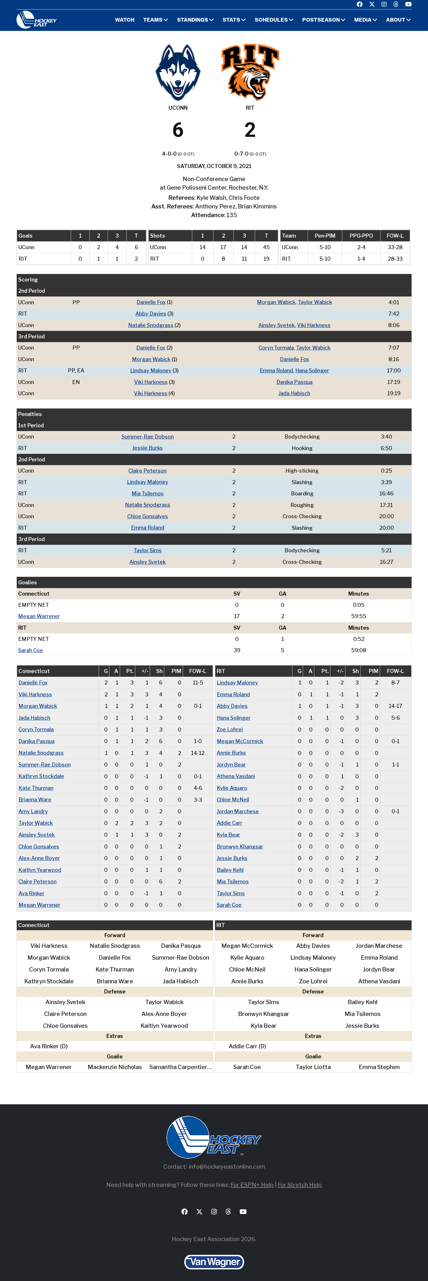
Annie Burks (231, 749)
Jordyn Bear (231, 760)
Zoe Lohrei (230, 726)
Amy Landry (33, 806)
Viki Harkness (314, 325)
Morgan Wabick (276, 302)
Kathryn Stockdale (41, 772)
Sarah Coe (30, 647)
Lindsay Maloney (151, 370)
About (395, 20)
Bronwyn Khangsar (240, 841)
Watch (124, 20)
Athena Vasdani (236, 772)
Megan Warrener (39, 613)
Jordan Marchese (238, 806)
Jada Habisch (295, 392)
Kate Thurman (35, 783)
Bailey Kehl (230, 864)
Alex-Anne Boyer (39, 853)
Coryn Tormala (276, 347)
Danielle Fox (151, 302)
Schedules (271, 20)
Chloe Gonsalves (148, 514)
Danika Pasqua (295, 381)
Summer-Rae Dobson (148, 435)
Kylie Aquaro (232, 783)
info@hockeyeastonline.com (227, 1160)
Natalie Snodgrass (151, 325)
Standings (192, 20)
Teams (153, 20)
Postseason (321, 20)
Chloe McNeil (233, 795)
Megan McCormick (240, 737)
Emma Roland (276, 370)
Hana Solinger (313, 370)
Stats (231, 20)
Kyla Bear (228, 830)
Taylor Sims (148, 548)
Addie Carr (229, 818)
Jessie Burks (147, 446)
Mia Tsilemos (148, 491)
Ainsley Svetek (277, 325)
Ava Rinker (31, 887)
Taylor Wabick (315, 302)
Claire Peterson (148, 469)
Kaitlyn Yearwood (39, 864)
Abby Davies (151, 313)
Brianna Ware (34, 795)
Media (363, 20)
